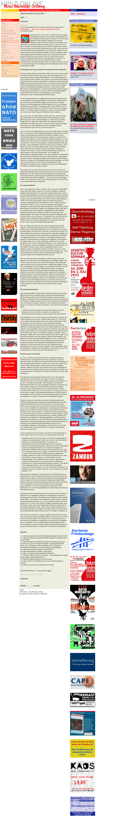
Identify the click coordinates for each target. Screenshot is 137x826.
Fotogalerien (6, 52)
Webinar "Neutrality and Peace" (83, 73)
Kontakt (4, 73)
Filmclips (4, 49)
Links (3, 68)
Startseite (23, 585)
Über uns (5, 70)
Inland (4, 28)
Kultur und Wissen (7, 57)
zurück (22, 17)
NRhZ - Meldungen (78, 14)
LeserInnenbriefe (7, 65)
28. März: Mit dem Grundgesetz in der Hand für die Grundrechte (84, 125)
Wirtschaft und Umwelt (9, 33)
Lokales (4, 25)
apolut (49, 570)
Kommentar (5, 41)
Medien (4, 46)
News (3, 22)
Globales (4, 36)
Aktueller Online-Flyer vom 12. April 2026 (32, 13)
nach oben (37, 585)
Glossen (4, 44)
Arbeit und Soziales (8, 30)
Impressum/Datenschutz (9, 76)
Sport (3, 54)
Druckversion (24, 21)
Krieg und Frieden (7, 38)
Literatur (4, 60)
